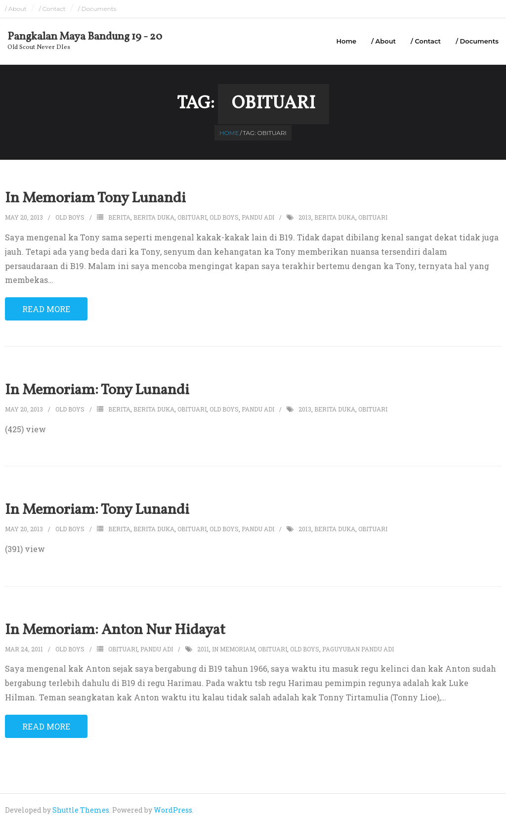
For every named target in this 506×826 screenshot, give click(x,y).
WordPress (173, 810)
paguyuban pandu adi (358, 649)
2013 (304, 217)
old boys (224, 217)
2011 (203, 649)
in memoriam (233, 649)
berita (119, 217)
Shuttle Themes (80, 810)
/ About (16, 8)
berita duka (153, 217)
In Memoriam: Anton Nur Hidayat (115, 630)
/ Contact (52, 8)
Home (346, 41)
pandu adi (258, 217)
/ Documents (97, 8)
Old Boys (69, 217)
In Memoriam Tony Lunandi (95, 198)
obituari (192, 217)
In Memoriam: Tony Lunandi (97, 390)
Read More (46, 309)
